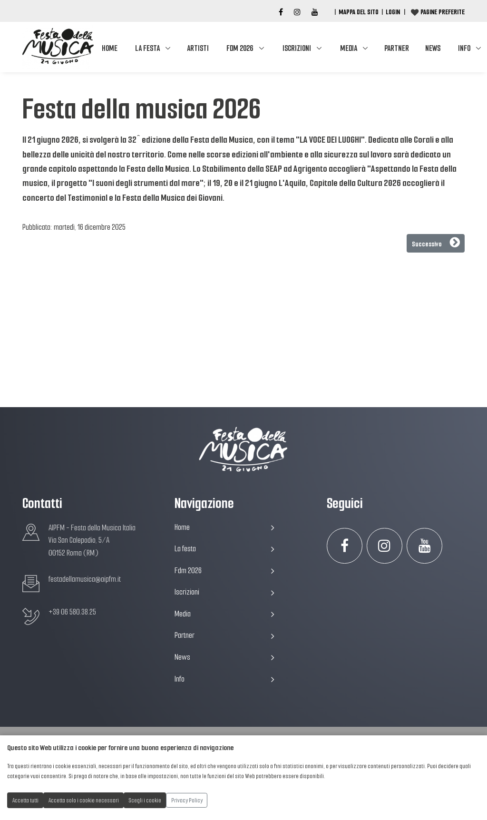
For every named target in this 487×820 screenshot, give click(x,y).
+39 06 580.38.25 (72, 611)
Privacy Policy (187, 800)
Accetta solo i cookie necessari (84, 800)
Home (109, 48)
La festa (147, 48)
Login (393, 12)
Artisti (198, 48)
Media (348, 48)
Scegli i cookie (145, 800)
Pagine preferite (442, 12)
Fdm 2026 (239, 48)
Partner (396, 48)
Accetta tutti (25, 800)
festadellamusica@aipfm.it (85, 579)
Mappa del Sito (359, 12)
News (432, 48)
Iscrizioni (296, 48)
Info (224, 679)
